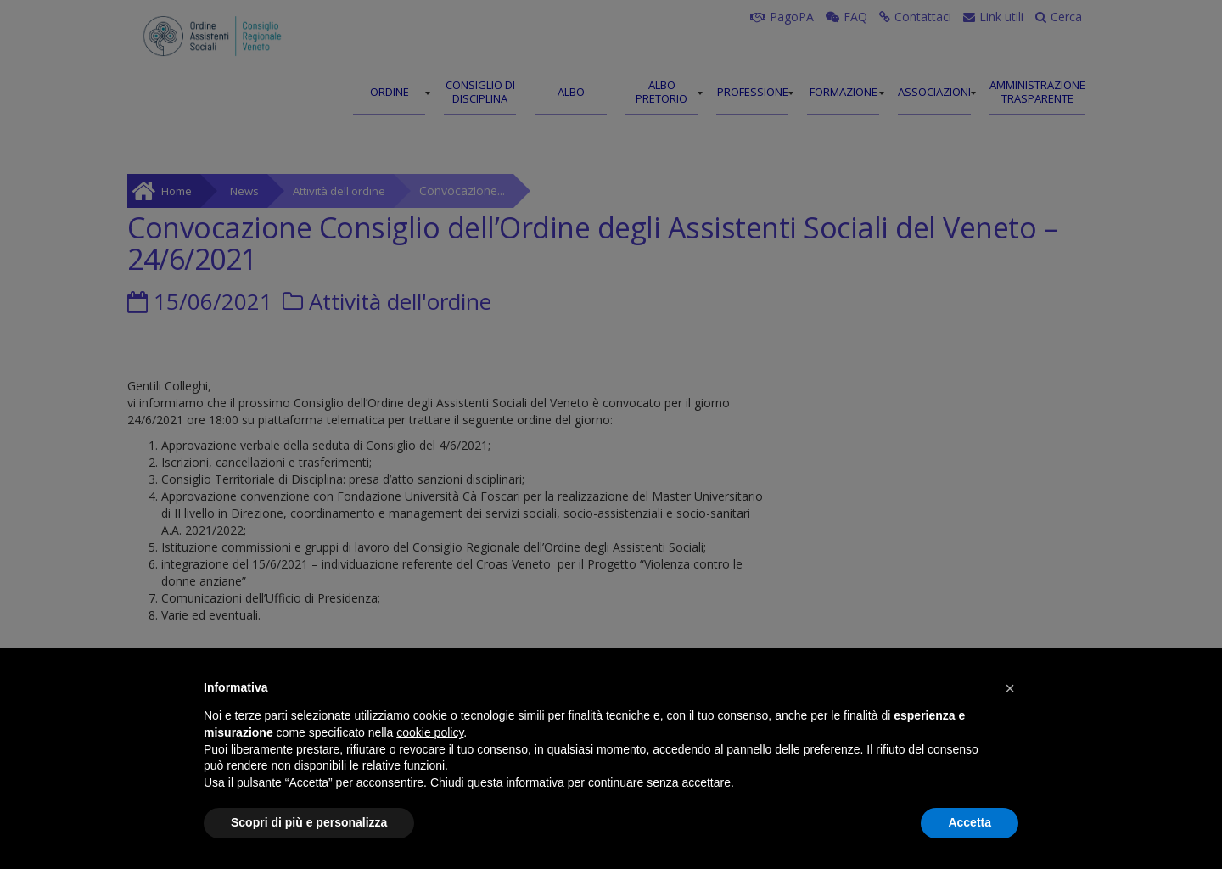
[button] (1009, 688)
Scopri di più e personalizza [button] (309, 822)
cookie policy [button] (429, 732)
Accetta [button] (969, 822)
